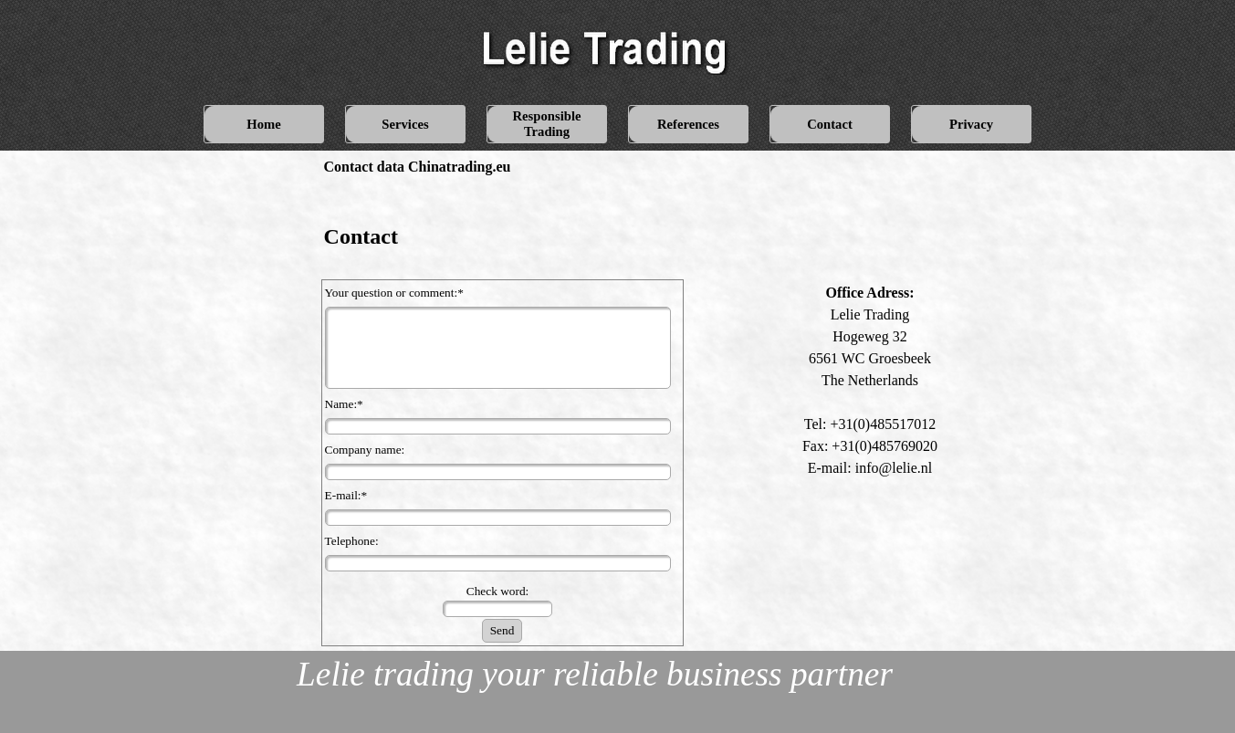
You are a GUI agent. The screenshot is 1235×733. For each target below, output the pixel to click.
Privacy (971, 124)
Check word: (497, 591)
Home (263, 124)
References (688, 124)
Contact (830, 124)
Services (405, 124)
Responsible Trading (547, 124)
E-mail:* (346, 495)
